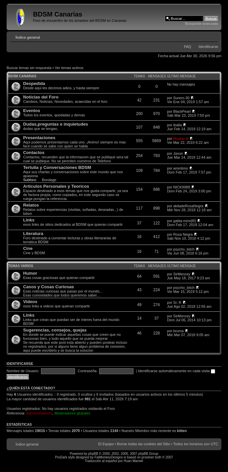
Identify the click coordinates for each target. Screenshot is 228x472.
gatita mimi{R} (184, 221)
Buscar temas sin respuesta (29, 68)
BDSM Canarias (22, 76)
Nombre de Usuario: (23, 371)
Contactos (33, 152)
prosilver (147, 457)
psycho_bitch (183, 249)
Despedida (34, 83)
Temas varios (20, 266)
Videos (30, 301)
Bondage (49, 180)
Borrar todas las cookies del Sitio (143, 444)
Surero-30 (181, 98)
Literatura (33, 233)
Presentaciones (39, 137)
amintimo (180, 168)
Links (28, 219)
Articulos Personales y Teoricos (56, 186)
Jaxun (178, 153)
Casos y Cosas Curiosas (48, 286)
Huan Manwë (133, 461)
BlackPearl (182, 111)
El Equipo (106, 444)
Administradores (39, 413)
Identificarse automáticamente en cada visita (176, 371)
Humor (30, 273)
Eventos (31, 110)
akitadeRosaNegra (188, 206)
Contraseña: (87, 371)
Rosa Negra (183, 234)
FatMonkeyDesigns (109, 457)
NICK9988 (181, 187)
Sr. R (177, 302)
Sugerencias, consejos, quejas (55, 330)
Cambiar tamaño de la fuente (213, 36)
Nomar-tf (180, 138)
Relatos (31, 205)
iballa (177, 125)
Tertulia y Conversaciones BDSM (57, 167)
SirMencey (181, 274)
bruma (178, 331)
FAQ (187, 47)
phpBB (93, 453)
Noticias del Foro (40, 97)
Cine (28, 248)
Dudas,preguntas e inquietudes (55, 124)
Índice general (28, 37)
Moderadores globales (73, 413)
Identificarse (208, 47)
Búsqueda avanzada (201, 23)
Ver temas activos (69, 68)
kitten (182, 431)
